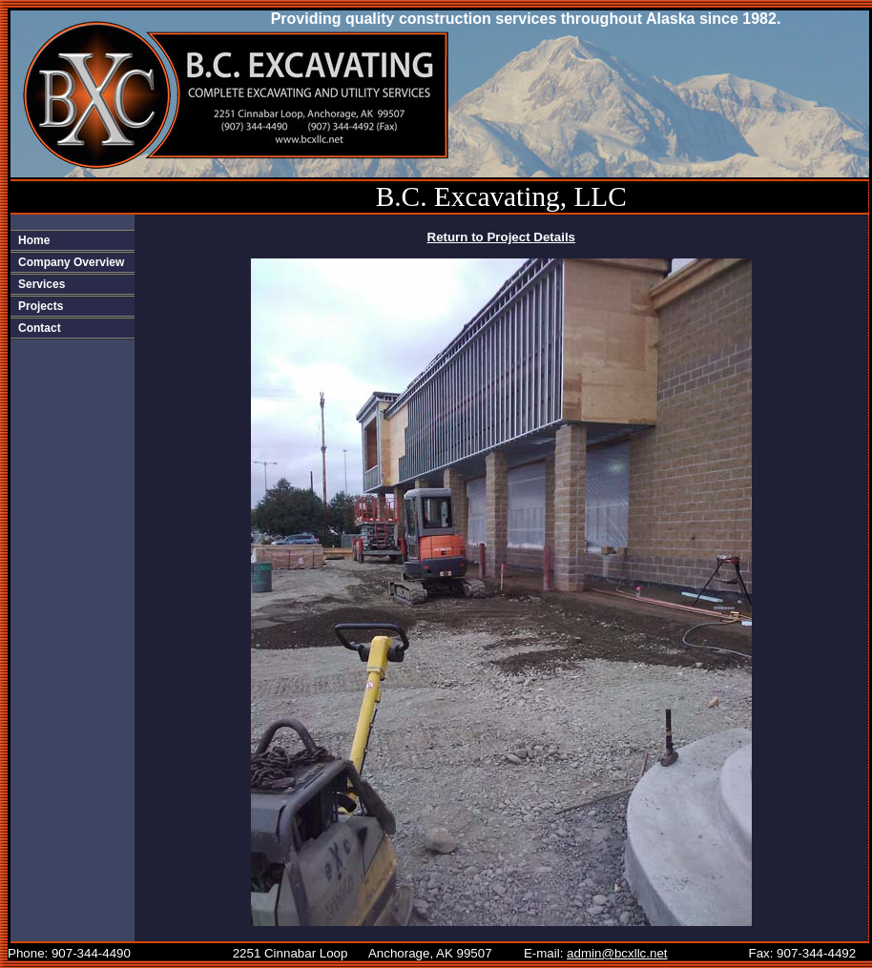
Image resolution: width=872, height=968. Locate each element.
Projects (40, 306)
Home (34, 240)
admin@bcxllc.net (617, 953)
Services (41, 284)
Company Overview (71, 262)
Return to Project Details (501, 237)
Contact (39, 328)
